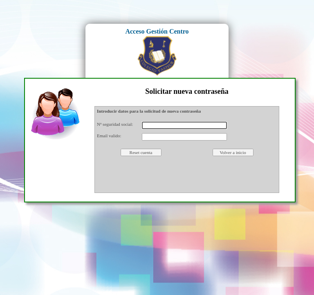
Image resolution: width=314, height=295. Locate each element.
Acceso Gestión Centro (156, 31)
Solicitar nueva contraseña (187, 91)
